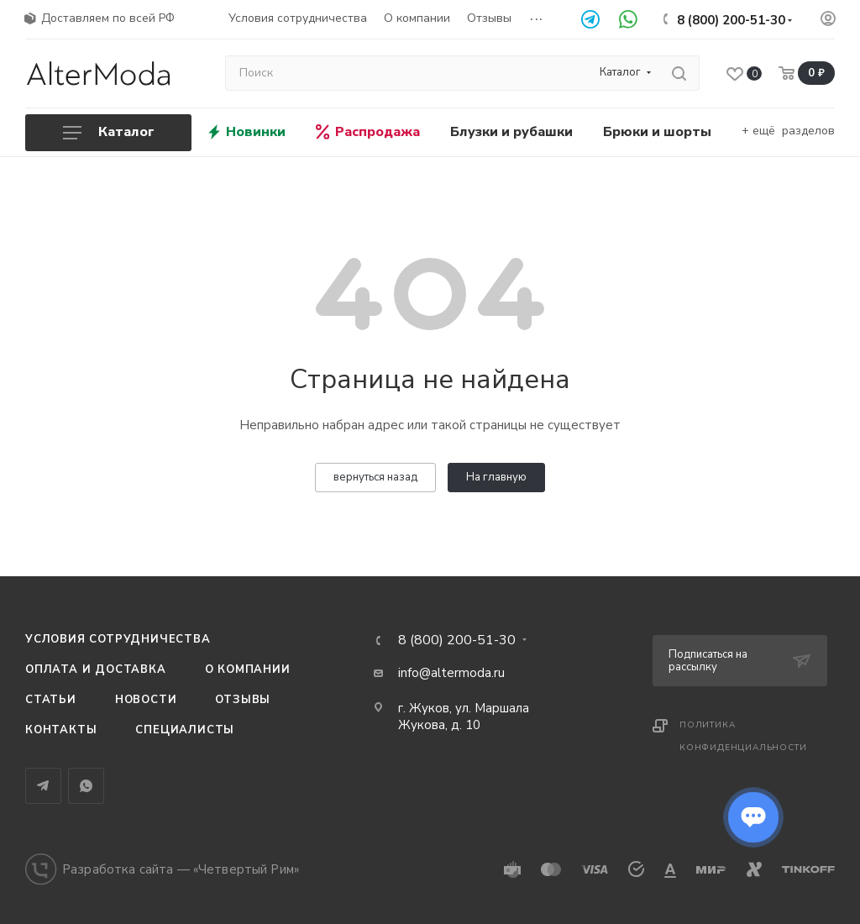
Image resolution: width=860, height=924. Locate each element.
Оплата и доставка (95, 669)
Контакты (61, 730)
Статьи (50, 699)
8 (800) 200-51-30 (731, 20)
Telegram (43, 786)
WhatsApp (86, 786)
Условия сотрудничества (118, 639)
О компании (248, 669)
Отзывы (242, 699)
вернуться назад (375, 477)
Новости (146, 699)
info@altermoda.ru (451, 672)
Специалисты (184, 730)
